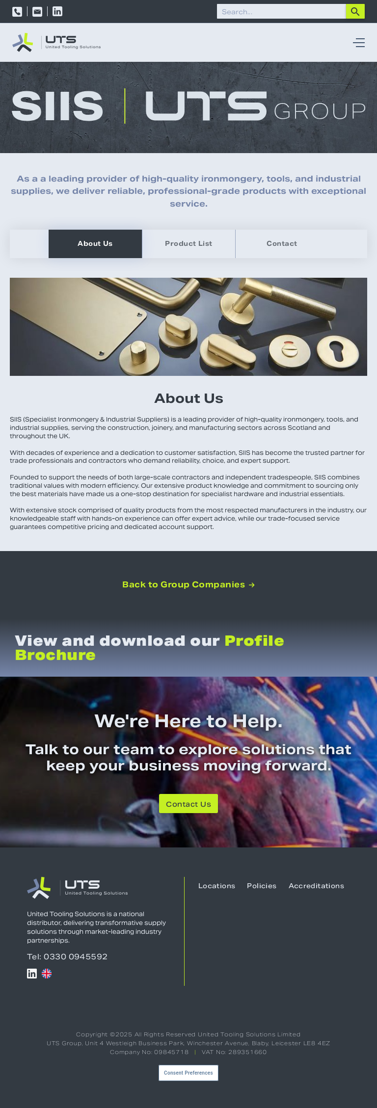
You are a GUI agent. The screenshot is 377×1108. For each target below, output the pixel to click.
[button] (356, 42)
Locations (217, 886)
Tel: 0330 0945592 (67, 956)
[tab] (95, 244)
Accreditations (316, 886)
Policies (261, 886)
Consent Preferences (188, 1073)
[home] (56, 42)
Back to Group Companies (188, 584)
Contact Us (188, 804)
